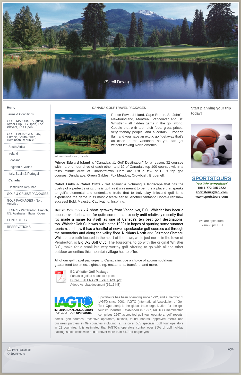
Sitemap (25, 349)
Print (12, 349)
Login (230, 348)
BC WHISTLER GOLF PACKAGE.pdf (96, 280)
